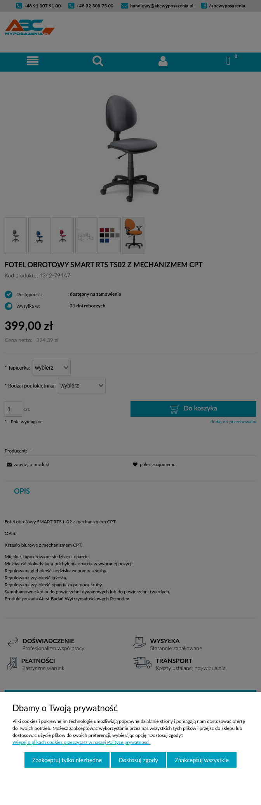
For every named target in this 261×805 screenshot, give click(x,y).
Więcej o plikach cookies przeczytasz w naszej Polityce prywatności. (81, 742)
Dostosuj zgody (138, 759)
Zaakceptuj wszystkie (202, 759)
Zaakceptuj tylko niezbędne (67, 759)
